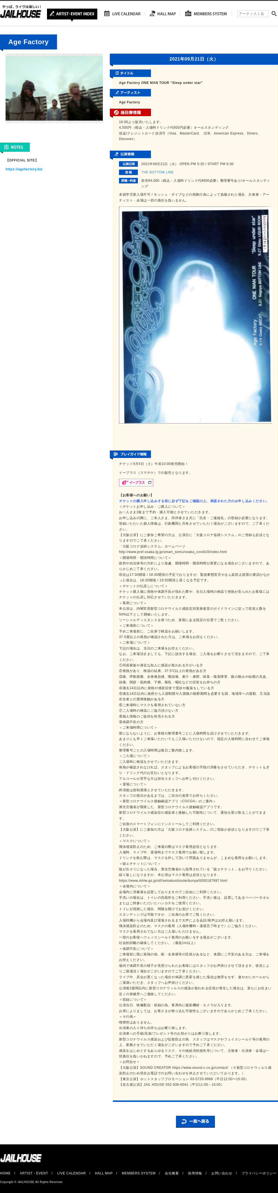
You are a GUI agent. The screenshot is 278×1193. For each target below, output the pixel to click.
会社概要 (172, 1173)
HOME (5, 1173)
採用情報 (195, 1173)
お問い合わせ (221, 1173)
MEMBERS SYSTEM (139, 1173)
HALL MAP (104, 1173)
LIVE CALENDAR (71, 1173)
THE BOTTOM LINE (157, 172)
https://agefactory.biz (24, 169)
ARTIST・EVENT (34, 1173)
